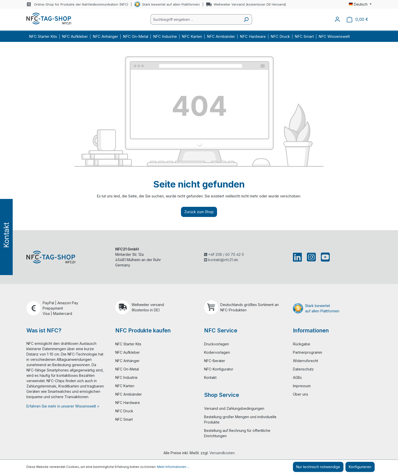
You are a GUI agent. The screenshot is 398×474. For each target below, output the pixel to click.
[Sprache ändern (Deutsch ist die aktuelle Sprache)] (360, 4)
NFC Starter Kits (128, 344)
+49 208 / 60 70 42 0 (224, 254)
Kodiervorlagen (217, 352)
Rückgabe (301, 344)
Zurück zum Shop (199, 212)
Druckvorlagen (216, 344)
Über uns (300, 394)
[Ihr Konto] (337, 19)
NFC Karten (124, 386)
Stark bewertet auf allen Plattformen (171, 4)
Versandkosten (222, 453)
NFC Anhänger (127, 361)
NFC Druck (124, 411)
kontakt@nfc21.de (221, 260)
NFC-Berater (214, 361)
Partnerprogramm (307, 352)
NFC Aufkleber (127, 352)
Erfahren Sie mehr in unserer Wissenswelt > (63, 406)
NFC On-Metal (127, 369)
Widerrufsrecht (305, 361)
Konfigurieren (360, 467)
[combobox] (195, 19)
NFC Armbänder (128, 394)
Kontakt (210, 377)
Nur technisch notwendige (318, 467)
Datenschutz (303, 369)
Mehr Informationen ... (173, 467)
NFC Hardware (127, 402)
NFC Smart (124, 419)
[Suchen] (246, 19)
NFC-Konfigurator (218, 369)
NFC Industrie (126, 377)
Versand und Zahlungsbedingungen (234, 408)
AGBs (297, 377)
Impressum (302, 386)
